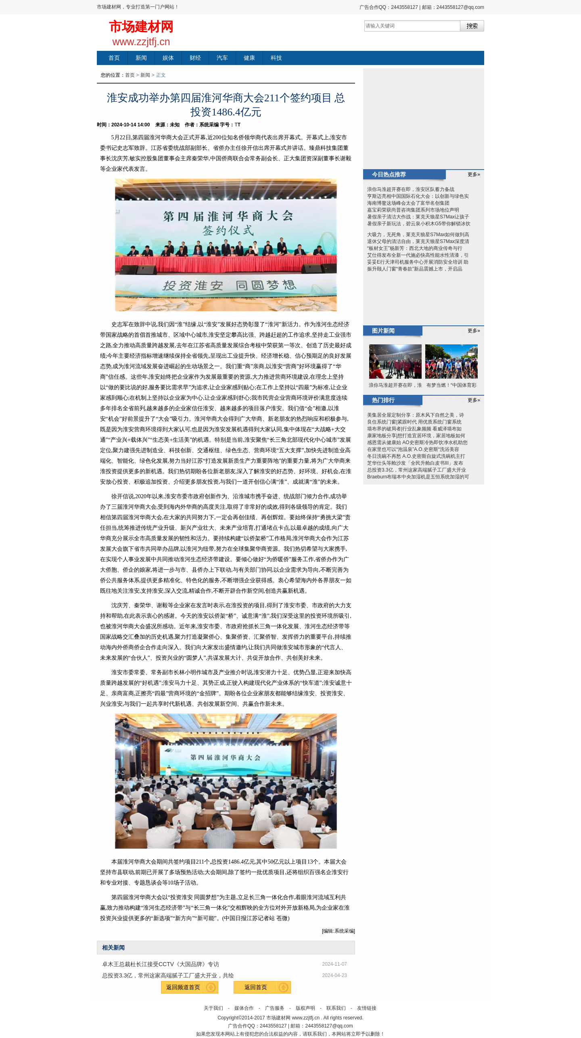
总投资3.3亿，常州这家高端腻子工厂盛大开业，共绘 (168, 975)
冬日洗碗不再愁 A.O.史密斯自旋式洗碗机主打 (416, 456)
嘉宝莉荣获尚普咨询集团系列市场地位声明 (413, 210)
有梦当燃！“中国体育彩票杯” (451, 386)
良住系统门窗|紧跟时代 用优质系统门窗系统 (414, 422)
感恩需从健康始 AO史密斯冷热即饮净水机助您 (417, 442)
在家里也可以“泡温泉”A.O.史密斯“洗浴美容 (413, 449)
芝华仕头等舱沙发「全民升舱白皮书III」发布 (415, 463)
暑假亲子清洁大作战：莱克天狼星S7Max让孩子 (418, 217)
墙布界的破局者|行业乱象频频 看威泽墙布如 (414, 429)
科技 (276, 58)
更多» (474, 174)
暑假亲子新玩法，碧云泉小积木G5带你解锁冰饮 (418, 223)
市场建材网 (141, 26)
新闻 (141, 58)
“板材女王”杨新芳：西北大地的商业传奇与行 (414, 248)
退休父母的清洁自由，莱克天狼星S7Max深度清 (418, 241)
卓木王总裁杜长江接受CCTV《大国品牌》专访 (160, 964)
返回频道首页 (183, 987)
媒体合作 (244, 1008)
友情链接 (366, 1008)
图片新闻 (383, 330)
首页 (114, 58)
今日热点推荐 (389, 174)
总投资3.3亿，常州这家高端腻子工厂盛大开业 (416, 470)
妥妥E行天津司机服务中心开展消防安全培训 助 (417, 262)
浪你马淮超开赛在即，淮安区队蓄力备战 (410, 189)
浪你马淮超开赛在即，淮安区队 (395, 386)
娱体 (168, 58)
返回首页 (256, 987)
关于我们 (213, 1008)
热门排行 (383, 400)
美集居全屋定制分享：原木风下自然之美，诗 (415, 415)
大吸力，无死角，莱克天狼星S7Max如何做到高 (418, 234)
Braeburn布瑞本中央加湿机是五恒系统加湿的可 (418, 477)
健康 (249, 58)
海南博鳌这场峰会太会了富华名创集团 (408, 203)
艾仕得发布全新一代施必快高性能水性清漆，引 (418, 255)
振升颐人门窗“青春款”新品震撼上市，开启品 (414, 269)
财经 (195, 58)
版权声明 (305, 1008)
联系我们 (336, 1008)
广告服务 (274, 1008)
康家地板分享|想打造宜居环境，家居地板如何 (416, 435)
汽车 (222, 58)
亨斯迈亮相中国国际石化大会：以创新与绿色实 (418, 196)
